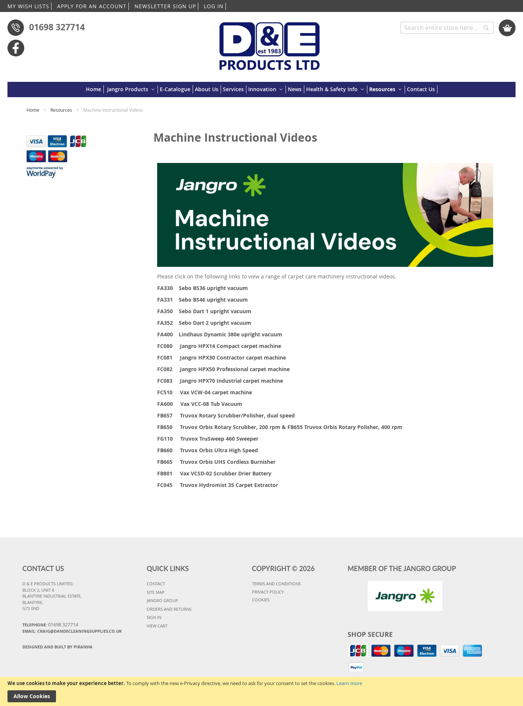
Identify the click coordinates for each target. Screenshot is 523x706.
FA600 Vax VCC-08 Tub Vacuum (199, 403)
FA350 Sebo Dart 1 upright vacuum (204, 311)
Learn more (349, 683)
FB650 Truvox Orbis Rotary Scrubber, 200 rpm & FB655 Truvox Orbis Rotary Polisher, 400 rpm (279, 427)
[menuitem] (95, 89)
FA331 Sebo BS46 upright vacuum (202, 299)
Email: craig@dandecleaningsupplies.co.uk (72, 631)
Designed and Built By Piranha (57, 647)
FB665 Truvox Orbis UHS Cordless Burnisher (216, 461)
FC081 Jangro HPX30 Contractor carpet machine (221, 357)
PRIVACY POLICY (268, 592)
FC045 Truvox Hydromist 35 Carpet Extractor (217, 484)
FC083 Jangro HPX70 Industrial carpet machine (220, 380)
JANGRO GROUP (162, 600)
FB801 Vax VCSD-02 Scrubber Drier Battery (214, 473)
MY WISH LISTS (28, 6)
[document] (261, 691)
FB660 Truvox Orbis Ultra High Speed (207, 450)
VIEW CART (157, 626)
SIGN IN (154, 617)
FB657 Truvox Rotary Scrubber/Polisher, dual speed (226, 415)
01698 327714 (57, 27)
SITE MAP (156, 592)
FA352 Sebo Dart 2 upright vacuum (204, 322)
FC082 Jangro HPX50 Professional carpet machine (223, 369)
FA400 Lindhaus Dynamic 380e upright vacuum (219, 334)
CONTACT (156, 583)
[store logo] (270, 42)
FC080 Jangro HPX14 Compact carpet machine (219, 345)
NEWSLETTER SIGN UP (165, 6)
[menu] (261, 89)
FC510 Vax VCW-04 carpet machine (204, 392)
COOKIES (261, 599)
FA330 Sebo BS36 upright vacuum (202, 288)
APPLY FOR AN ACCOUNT (92, 6)
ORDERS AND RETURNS (169, 609)
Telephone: (50, 624)
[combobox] (447, 28)
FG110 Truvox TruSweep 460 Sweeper (207, 438)
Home (33, 110)
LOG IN (214, 6)
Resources (61, 110)
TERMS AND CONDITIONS (276, 583)
